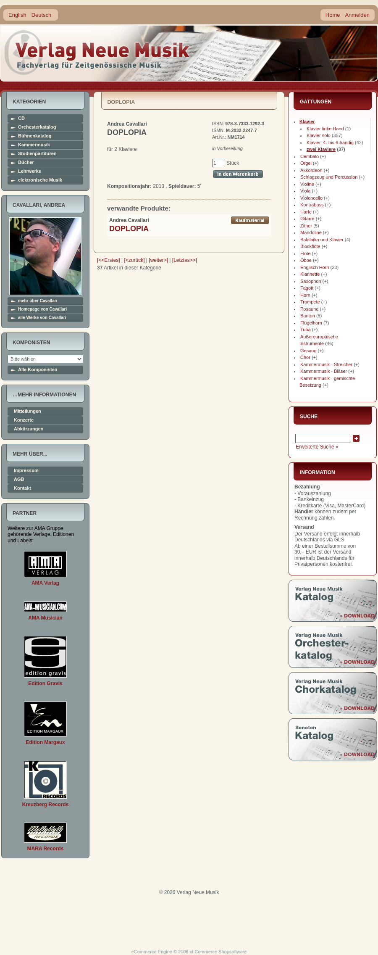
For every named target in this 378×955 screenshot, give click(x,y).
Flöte (305, 253)
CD (21, 118)
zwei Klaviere (321, 149)
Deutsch (42, 15)
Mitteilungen (27, 411)
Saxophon (310, 281)
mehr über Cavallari (37, 301)
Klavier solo (319, 135)
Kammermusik (34, 144)
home (97, 52)
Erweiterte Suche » (317, 447)
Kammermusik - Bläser (323, 371)
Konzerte (24, 420)
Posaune (309, 308)
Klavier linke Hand (325, 128)
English (17, 15)
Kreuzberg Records (45, 804)
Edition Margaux (45, 742)
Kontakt (22, 488)
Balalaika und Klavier (322, 239)
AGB (19, 479)
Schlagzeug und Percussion (328, 176)
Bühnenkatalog (34, 136)
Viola (305, 190)
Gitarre (307, 218)
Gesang (308, 350)
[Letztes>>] (184, 260)
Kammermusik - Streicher (326, 364)
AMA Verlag (45, 583)
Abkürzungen (28, 429)
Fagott (306, 287)
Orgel (306, 163)
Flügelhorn (311, 322)
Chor (305, 357)
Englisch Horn (314, 267)
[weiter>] (158, 260)
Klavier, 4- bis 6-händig (330, 142)
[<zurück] (134, 260)
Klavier (307, 121)
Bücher (26, 162)
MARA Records (45, 849)
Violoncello (311, 197)
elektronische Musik (40, 180)
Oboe (306, 260)
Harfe (306, 211)
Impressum (26, 470)
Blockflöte (310, 246)
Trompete (310, 301)
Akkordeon (311, 170)
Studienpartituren (37, 153)
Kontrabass (312, 204)
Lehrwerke (29, 171)
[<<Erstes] (108, 260)
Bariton (307, 315)
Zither (306, 225)
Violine (307, 184)
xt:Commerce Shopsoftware (218, 951)
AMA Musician (45, 618)
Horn (305, 295)
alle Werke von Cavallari (42, 318)
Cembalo (309, 156)
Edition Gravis (45, 683)
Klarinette (310, 274)
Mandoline (311, 232)
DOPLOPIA (129, 228)
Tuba (305, 329)
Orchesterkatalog (37, 127)
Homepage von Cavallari (42, 309)
